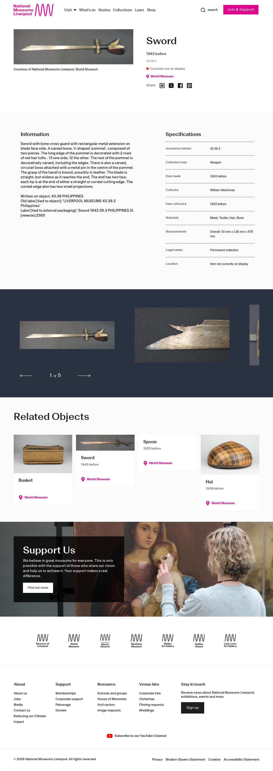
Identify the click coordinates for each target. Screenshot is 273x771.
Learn (139, 10)
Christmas (147, 699)
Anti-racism (106, 705)
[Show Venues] (75, 10)
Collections (122, 10)
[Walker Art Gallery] (167, 640)
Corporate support (69, 699)
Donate (61, 710)
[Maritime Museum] (136, 640)
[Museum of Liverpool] (42, 640)
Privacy (157, 759)
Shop (151, 10)
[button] (69, 337)
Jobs (17, 699)
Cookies (214, 759)
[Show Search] (209, 10)
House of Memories (112, 699)
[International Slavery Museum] (105, 640)
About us (20, 693)
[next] (84, 375)
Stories (104, 10)
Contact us (22, 710)
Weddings (146, 710)
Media (18, 705)
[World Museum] (74, 640)
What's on (87, 10)
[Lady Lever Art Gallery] (230, 640)
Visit (68, 10)
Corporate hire (150, 693)
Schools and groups (112, 693)
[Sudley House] (199, 640)
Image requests (109, 710)
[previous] (26, 375)
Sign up (192, 708)
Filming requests (151, 705)
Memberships (66, 693)
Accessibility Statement (241, 759)
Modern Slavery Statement (185, 759)
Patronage (63, 705)
